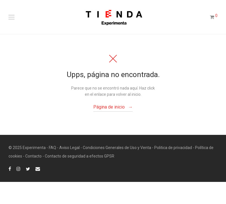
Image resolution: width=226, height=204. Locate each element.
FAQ (52, 147)
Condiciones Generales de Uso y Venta (117, 147)
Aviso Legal (69, 147)
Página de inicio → (113, 107)
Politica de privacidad (173, 147)
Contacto (33, 156)
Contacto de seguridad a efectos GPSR (79, 156)
